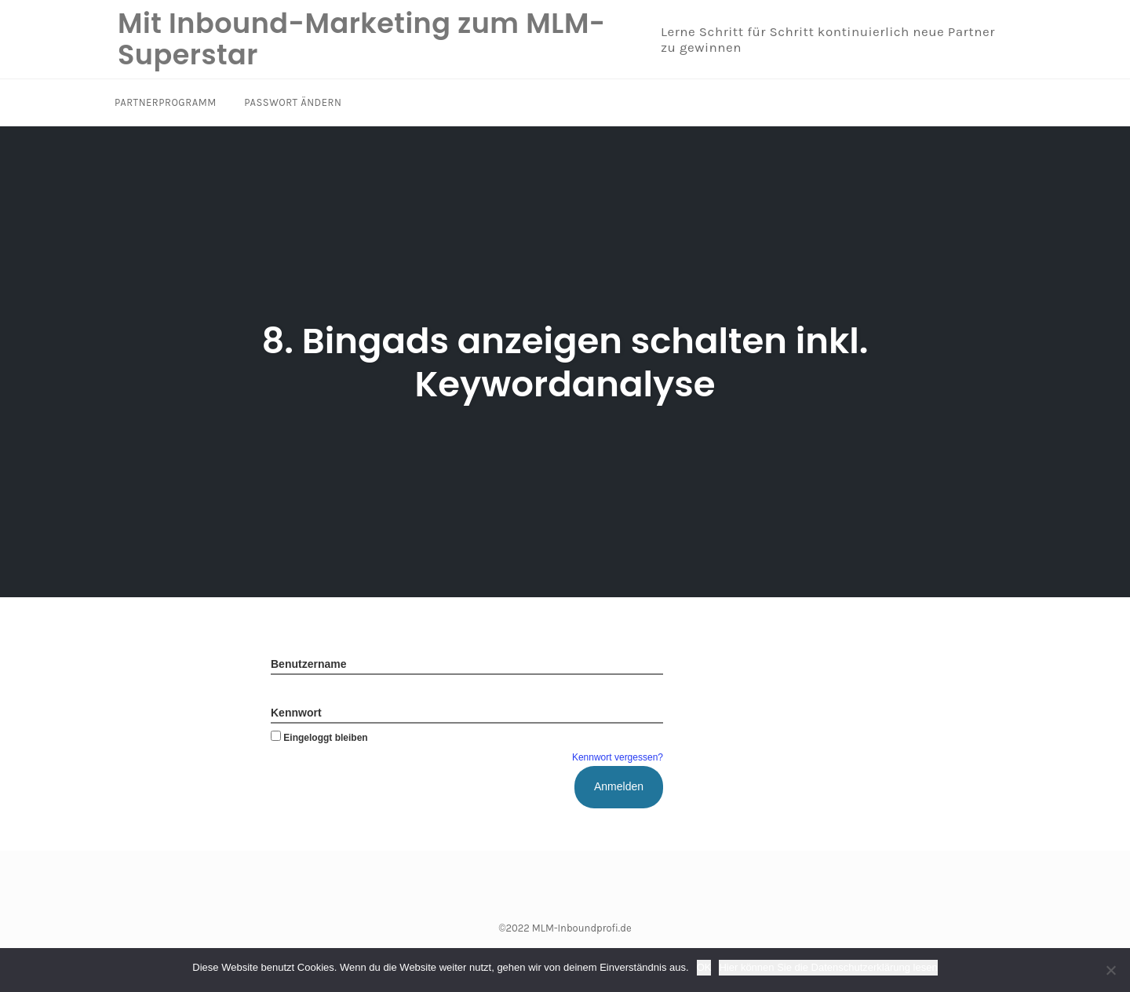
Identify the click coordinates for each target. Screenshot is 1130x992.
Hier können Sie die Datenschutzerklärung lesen (828, 967)
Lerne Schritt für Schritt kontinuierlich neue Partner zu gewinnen (828, 39)
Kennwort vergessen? (617, 757)
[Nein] (1110, 970)
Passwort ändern (292, 102)
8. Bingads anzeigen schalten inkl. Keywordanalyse (564, 362)
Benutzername (308, 664)
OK (704, 967)
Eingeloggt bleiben (319, 737)
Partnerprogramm (166, 102)
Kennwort (296, 712)
